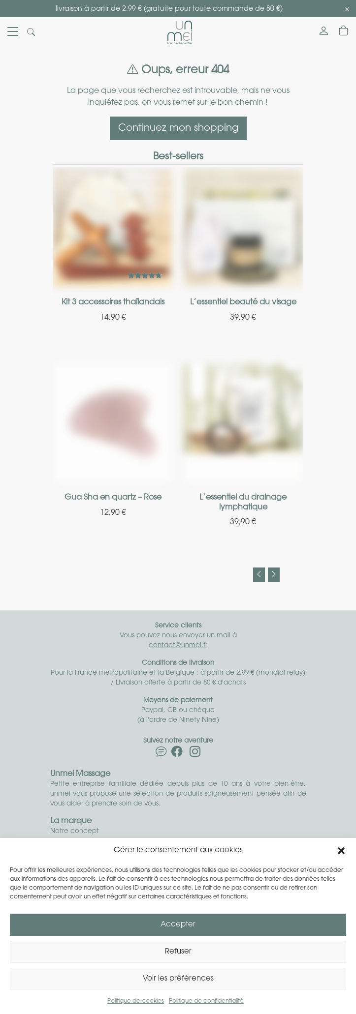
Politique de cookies (135, 1001)
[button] (341, 851)
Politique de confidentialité (206, 1001)
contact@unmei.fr (178, 645)
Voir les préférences (178, 979)
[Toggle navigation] (13, 32)
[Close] (347, 9)
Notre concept (74, 831)
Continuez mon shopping (178, 128)
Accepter (178, 924)
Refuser (178, 951)
